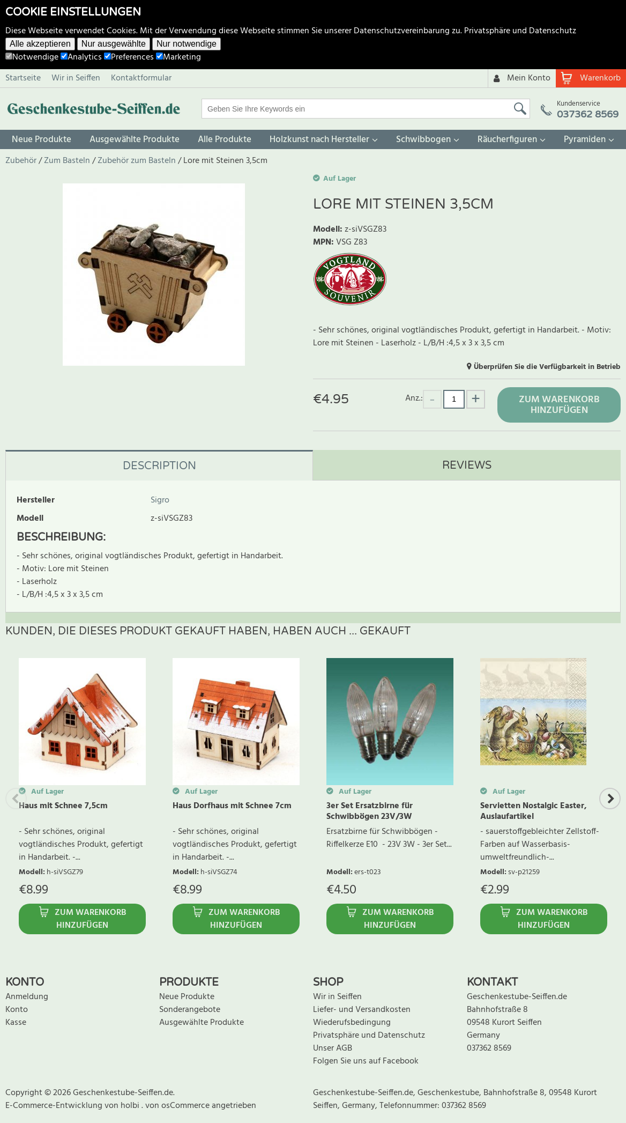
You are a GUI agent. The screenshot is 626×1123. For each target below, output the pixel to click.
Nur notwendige (186, 43)
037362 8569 (489, 1048)
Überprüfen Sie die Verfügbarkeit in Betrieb (547, 367)
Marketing (178, 57)
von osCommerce (178, 1106)
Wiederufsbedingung (352, 1023)
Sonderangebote (189, 1010)
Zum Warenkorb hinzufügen (559, 405)
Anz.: (414, 398)
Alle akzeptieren (40, 43)
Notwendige (31, 57)
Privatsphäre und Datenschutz (520, 31)
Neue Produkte (41, 139)
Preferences (129, 57)
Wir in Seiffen (75, 78)
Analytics (81, 57)
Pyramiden (585, 139)
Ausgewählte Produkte (135, 139)
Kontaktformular (141, 78)
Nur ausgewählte (113, 43)
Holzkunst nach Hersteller (319, 139)
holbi (131, 1106)
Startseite (23, 78)
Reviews (466, 465)
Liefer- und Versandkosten (362, 1010)
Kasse (15, 1023)
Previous (16, 798)
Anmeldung (26, 997)
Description (159, 466)
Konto (16, 1010)
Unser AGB (332, 1048)
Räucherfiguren (507, 139)
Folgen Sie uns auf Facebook (366, 1061)
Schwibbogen (423, 139)
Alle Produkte (224, 139)
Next (610, 798)
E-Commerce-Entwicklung (55, 1106)
